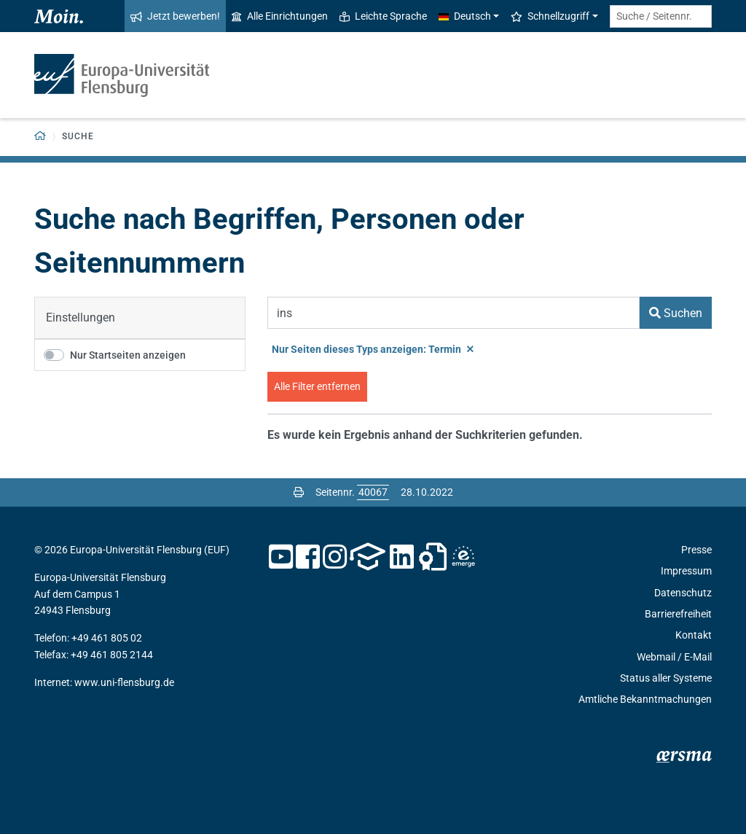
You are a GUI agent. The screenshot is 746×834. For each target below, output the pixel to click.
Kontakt (693, 635)
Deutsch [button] (465, 16)
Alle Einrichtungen (280, 16)
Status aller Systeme (666, 678)
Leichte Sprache (383, 16)
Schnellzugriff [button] (550, 16)
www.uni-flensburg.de (124, 682)
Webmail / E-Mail (674, 657)
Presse (696, 550)
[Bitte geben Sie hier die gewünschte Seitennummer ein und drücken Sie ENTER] (373, 492)
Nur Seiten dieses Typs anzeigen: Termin (373, 349)
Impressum (686, 571)
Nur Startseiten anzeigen (128, 355)
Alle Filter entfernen (317, 386)
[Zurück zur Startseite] (40, 136)
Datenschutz (683, 593)
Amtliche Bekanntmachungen (645, 699)
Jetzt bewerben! (175, 16)
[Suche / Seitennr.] (661, 16)
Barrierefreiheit (678, 614)
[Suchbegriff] (453, 313)
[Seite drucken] (299, 492)
